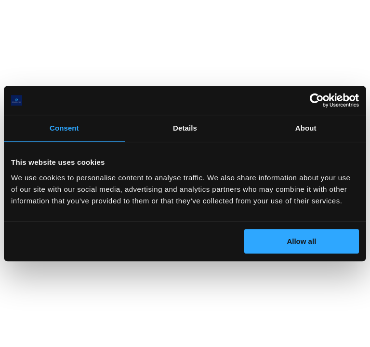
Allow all (301, 241)
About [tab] (306, 128)
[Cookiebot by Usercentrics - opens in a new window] (317, 100)
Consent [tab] (64, 128)
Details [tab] (185, 128)
